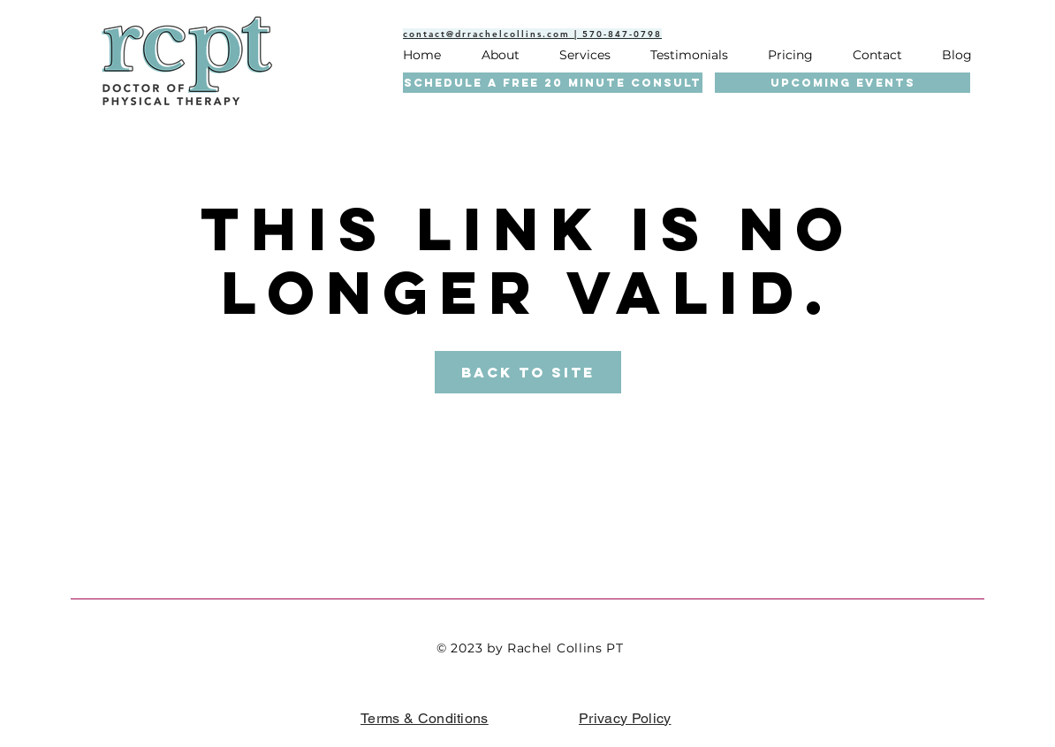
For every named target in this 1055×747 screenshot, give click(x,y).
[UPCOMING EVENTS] (842, 82)
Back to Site (528, 372)
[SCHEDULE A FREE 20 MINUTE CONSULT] (552, 82)
